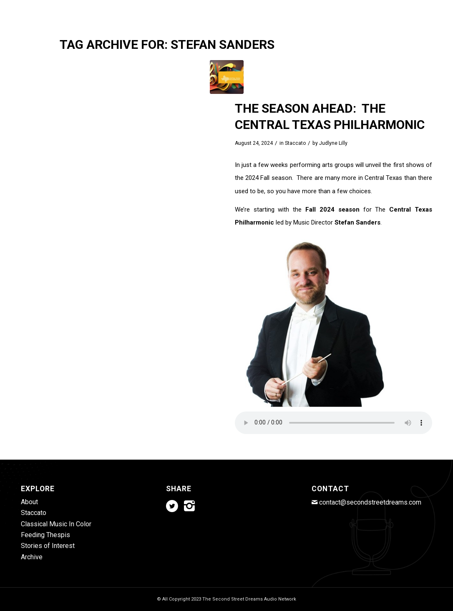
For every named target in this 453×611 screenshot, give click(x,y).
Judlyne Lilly (333, 143)
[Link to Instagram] (413, 6)
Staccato (295, 143)
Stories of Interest (48, 546)
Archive (32, 557)
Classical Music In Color (56, 524)
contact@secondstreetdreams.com (370, 502)
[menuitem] (136, 31)
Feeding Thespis (45, 535)
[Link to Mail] (426, 6)
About (29, 502)
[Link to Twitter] (401, 6)
